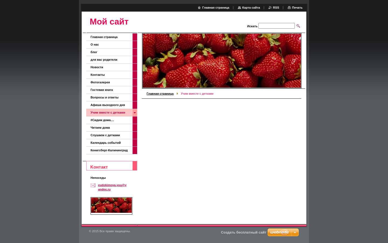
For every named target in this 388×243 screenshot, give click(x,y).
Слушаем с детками (105, 135)
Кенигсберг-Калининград (109, 150)
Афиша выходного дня (108, 105)
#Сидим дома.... (102, 120)
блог (94, 52)
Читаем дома (100, 127)
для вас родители (104, 59)
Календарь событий (106, 142)
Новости (97, 67)
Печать (297, 7)
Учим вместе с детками (108, 112)
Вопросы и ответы (105, 97)
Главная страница (160, 93)
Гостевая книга (102, 89)
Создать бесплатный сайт (243, 232)
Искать (252, 26)
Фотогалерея (100, 82)
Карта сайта (251, 7)
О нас (95, 44)
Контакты (98, 74)
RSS (276, 7)
